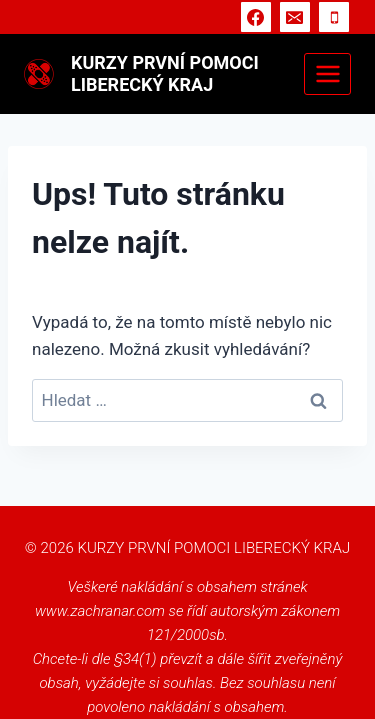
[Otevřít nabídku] (327, 73)
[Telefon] (334, 17)
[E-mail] (295, 17)
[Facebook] (256, 17)
